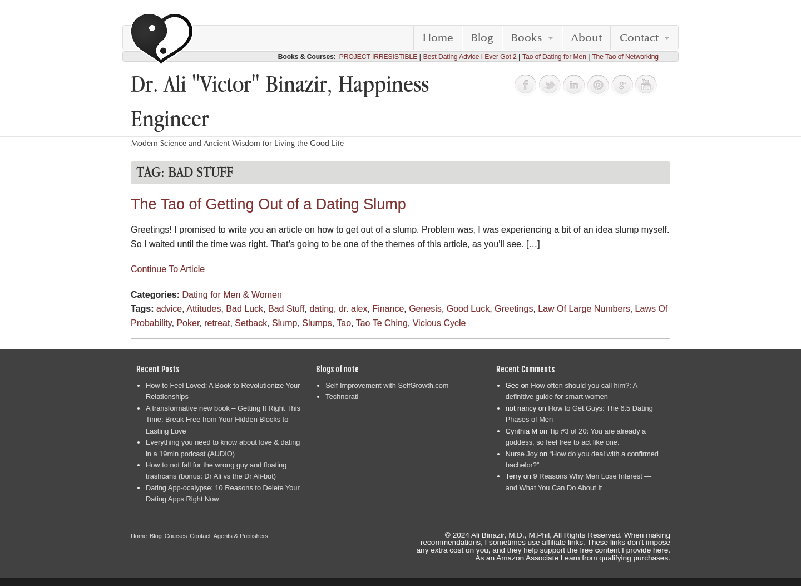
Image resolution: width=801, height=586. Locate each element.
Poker (187, 323)
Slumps (317, 323)
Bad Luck (244, 308)
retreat (217, 323)
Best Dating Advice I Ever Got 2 (470, 57)
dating (321, 308)
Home (438, 38)
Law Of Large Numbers (584, 308)
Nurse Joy (522, 454)
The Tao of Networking (625, 57)
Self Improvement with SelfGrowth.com (386, 385)
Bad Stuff (286, 308)
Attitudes (203, 308)
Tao (344, 323)
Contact (639, 38)
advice (169, 308)
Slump (284, 323)
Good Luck (468, 308)
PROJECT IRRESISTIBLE (378, 57)
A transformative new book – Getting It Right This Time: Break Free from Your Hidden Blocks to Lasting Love (223, 419)
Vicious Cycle (439, 323)
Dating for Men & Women (231, 294)
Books (526, 38)
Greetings (514, 308)
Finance (388, 308)
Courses (176, 536)
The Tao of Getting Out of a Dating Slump (268, 204)
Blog (482, 38)
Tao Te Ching (382, 323)
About (586, 38)
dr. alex (353, 308)
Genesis (425, 308)
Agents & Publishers (241, 536)
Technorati (341, 396)
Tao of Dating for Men (554, 57)
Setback (251, 323)
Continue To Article (168, 269)
